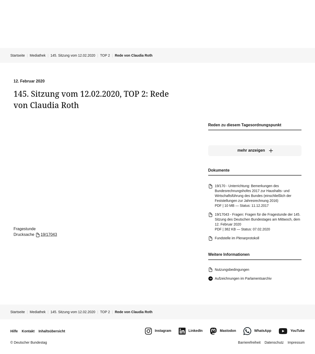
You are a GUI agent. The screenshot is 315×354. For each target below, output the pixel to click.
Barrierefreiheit (249, 342)
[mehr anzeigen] (254, 150)
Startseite (17, 55)
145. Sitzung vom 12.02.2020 (72, 55)
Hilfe (14, 331)
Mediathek (38, 55)
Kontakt (28, 331)
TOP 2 (105, 55)
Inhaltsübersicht (51, 331)
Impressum (296, 342)
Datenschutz (274, 342)
